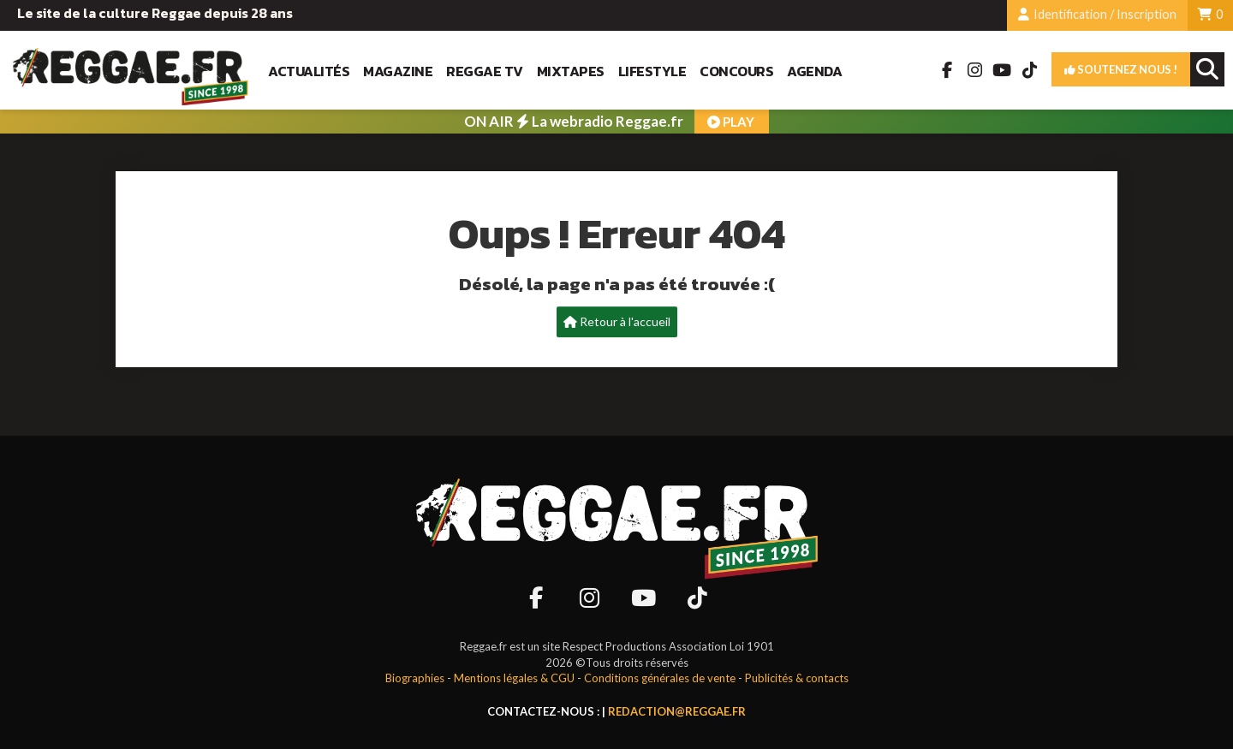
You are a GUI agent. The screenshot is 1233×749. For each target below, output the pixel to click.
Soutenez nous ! (1120, 69)
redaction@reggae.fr (677, 711)
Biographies (414, 678)
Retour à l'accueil (616, 321)
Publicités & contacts (797, 678)
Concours (736, 71)
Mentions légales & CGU (514, 678)
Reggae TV (484, 71)
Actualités (308, 71)
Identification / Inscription (1097, 14)
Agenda (814, 71)
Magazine (397, 71)
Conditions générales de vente (660, 678)
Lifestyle (652, 71)
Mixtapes (571, 71)
